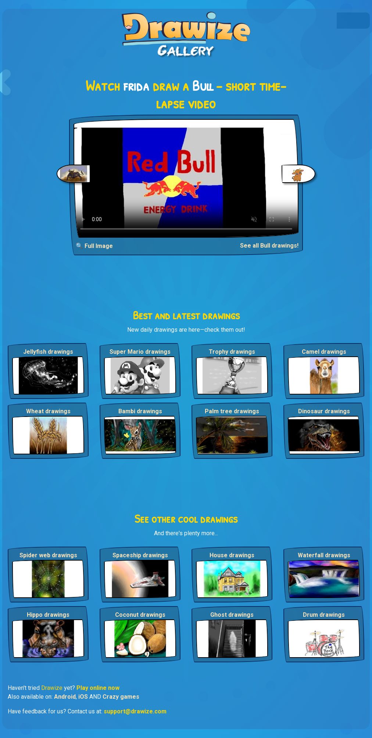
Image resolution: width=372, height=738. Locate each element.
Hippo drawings (48, 614)
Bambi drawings (140, 411)
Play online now (97, 687)
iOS (83, 696)
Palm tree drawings (232, 411)
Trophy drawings (232, 351)
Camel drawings (324, 351)
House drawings (232, 555)
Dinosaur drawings (324, 411)
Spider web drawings (48, 555)
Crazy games (121, 696)
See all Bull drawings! (269, 245)
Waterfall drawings (324, 555)
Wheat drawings (48, 411)
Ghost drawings (232, 614)
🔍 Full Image (94, 245)
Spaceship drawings (140, 555)
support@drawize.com (135, 711)
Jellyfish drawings (48, 351)
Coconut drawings (140, 614)
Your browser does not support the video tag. (186, 178)
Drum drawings (324, 614)
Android (65, 696)
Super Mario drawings (140, 351)
